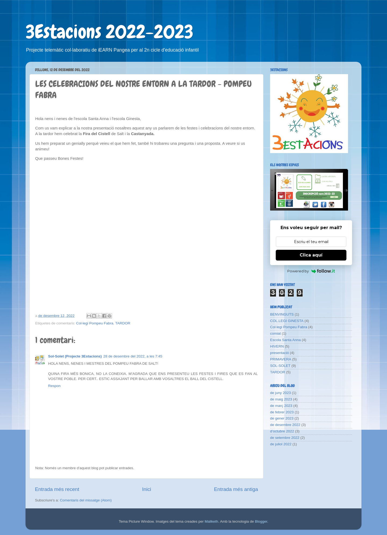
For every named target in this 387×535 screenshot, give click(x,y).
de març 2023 (281, 406)
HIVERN (277, 346)
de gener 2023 (281, 418)
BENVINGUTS (282, 314)
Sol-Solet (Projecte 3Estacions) (75, 356)
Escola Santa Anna (285, 340)
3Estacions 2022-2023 (109, 32)
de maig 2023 (281, 399)
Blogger (261, 521)
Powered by (311, 271)
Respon (54, 386)
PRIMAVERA (280, 359)
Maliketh (211, 521)
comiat (275, 333)
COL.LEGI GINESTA (286, 321)
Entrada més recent (57, 489)
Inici (146, 489)
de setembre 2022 (284, 438)
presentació (279, 353)
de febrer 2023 (282, 412)
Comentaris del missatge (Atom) (86, 500)
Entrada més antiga (236, 489)
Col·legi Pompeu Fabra (94, 323)
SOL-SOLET (280, 366)
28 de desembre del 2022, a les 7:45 (132, 356)
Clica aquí (311, 255)
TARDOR (122, 323)
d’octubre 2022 (282, 431)
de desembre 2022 (285, 425)
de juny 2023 (280, 393)
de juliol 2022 (281, 444)
